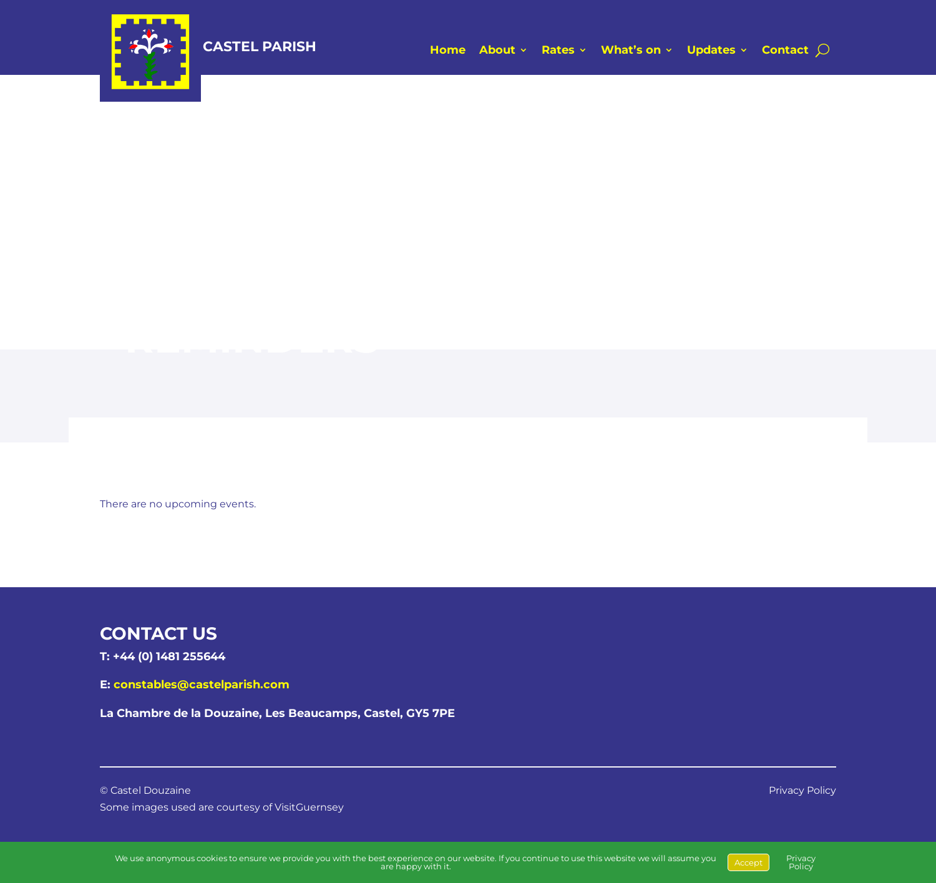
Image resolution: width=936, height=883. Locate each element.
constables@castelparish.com (202, 684)
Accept (748, 862)
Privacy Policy (802, 790)
